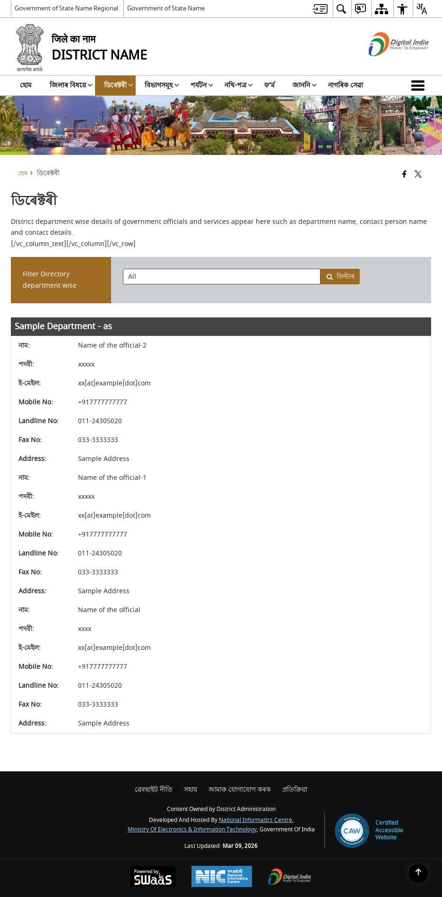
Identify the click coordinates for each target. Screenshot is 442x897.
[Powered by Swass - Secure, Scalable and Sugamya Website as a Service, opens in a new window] (152, 878)
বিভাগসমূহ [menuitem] (162, 85)
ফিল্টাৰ (340, 277)
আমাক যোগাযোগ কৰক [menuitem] (239, 789)
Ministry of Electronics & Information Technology (192, 830)
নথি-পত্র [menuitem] (239, 85)
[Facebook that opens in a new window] (404, 175)
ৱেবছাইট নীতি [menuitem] (154, 789)
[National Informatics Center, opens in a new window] (221, 878)
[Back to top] (418, 873)
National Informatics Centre (255, 820)
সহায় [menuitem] (190, 789)
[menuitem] (320, 8)
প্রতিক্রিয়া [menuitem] (294, 789)
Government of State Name (166, 8)
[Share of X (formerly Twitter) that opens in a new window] (418, 175)
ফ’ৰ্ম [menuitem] (269, 85)
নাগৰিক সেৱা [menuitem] (345, 85)
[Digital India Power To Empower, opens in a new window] (290, 878)
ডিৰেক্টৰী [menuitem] (118, 85)
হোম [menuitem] (26, 85)
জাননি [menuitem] (305, 85)
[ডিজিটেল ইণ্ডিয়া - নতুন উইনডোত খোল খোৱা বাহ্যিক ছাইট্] (387, 64)
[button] (419, 85)
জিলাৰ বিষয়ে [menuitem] (71, 85)
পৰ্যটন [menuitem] (202, 85)
